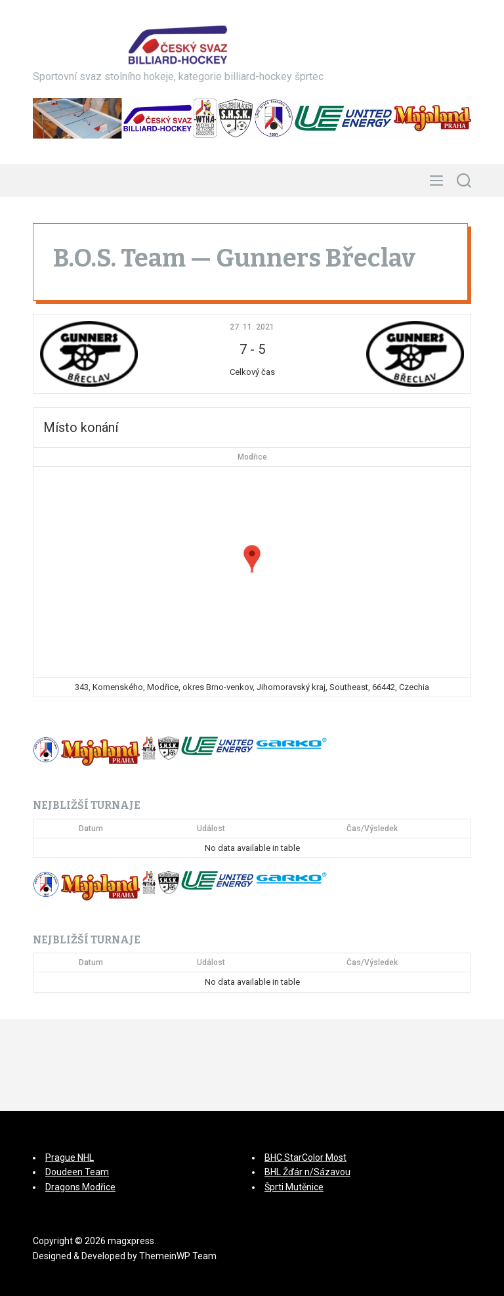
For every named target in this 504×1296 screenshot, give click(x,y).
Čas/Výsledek (372, 828)
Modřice (252, 457)
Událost (211, 828)
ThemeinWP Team (178, 1256)
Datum (91, 828)
